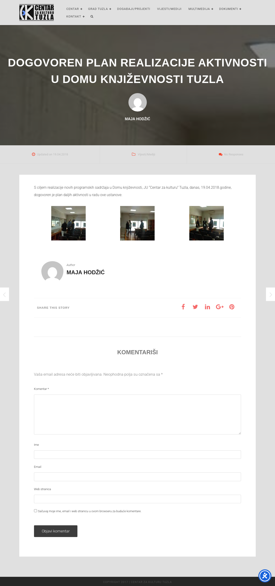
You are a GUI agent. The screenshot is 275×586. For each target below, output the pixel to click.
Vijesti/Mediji (169, 9)
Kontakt (73, 16)
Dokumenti (228, 9)
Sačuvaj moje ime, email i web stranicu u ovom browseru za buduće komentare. (90, 511)
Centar (72, 9)
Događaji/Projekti (133, 9)
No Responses (233, 154)
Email (37, 467)
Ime (36, 444)
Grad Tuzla (98, 9)
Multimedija (199, 9)
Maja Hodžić (86, 272)
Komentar (41, 389)
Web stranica (42, 489)
